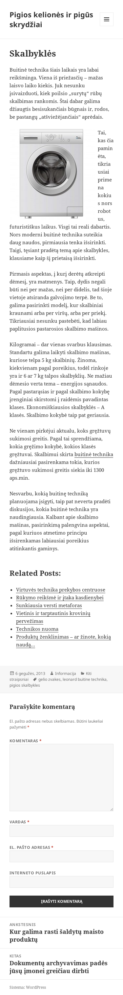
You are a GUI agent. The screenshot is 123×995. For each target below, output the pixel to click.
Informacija (65, 673)
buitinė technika (93, 454)
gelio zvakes (49, 679)
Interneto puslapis (33, 873)
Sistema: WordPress (28, 987)
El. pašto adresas (32, 847)
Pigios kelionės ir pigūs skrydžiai (51, 19)
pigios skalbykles (25, 685)
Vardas (20, 822)
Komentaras (26, 741)
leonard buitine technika (85, 679)
